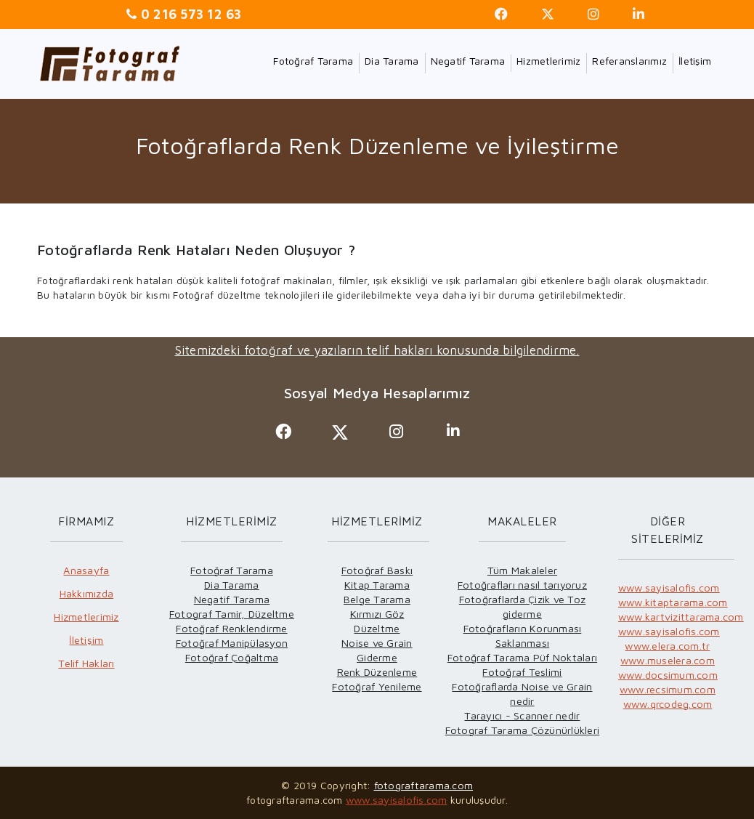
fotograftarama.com (424, 785)
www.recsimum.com (668, 689)
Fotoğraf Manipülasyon (232, 643)
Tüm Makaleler (522, 570)
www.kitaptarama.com (673, 602)
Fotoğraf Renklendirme (231, 628)
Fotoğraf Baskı (377, 570)
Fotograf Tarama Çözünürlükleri (522, 730)
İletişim (694, 61)
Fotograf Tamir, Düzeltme (231, 614)
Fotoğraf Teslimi (522, 672)
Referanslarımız (629, 61)
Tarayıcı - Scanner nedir (522, 715)
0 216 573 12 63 (189, 14)
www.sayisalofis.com (669, 587)
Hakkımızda (87, 593)
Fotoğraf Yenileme (376, 686)
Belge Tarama (377, 599)
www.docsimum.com (668, 675)
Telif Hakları (86, 663)
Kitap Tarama (377, 584)
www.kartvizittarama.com (681, 616)
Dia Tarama (392, 61)
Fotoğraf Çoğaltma (231, 657)
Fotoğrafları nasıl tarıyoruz (522, 584)
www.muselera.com (667, 660)
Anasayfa (86, 570)
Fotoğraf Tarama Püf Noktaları (522, 657)
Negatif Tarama (468, 61)
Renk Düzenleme (377, 672)
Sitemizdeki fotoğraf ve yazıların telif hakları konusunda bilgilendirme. (377, 350)
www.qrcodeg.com (668, 704)
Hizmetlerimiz (548, 61)
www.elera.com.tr (667, 646)
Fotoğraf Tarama (313, 61)
